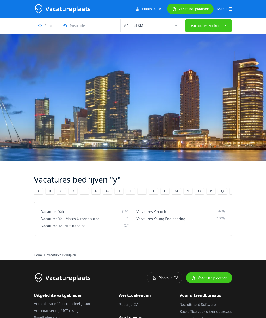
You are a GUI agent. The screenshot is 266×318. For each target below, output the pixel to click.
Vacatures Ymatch (181, 211)
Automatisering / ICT (56, 310)
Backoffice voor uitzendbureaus (206, 311)
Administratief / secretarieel (62, 303)
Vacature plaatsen (209, 277)
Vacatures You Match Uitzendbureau (85, 218)
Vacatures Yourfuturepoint (85, 226)
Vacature (190, 8)
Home (38, 255)
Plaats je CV (148, 8)
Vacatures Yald (85, 211)
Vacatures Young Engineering (181, 218)
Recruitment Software (198, 304)
